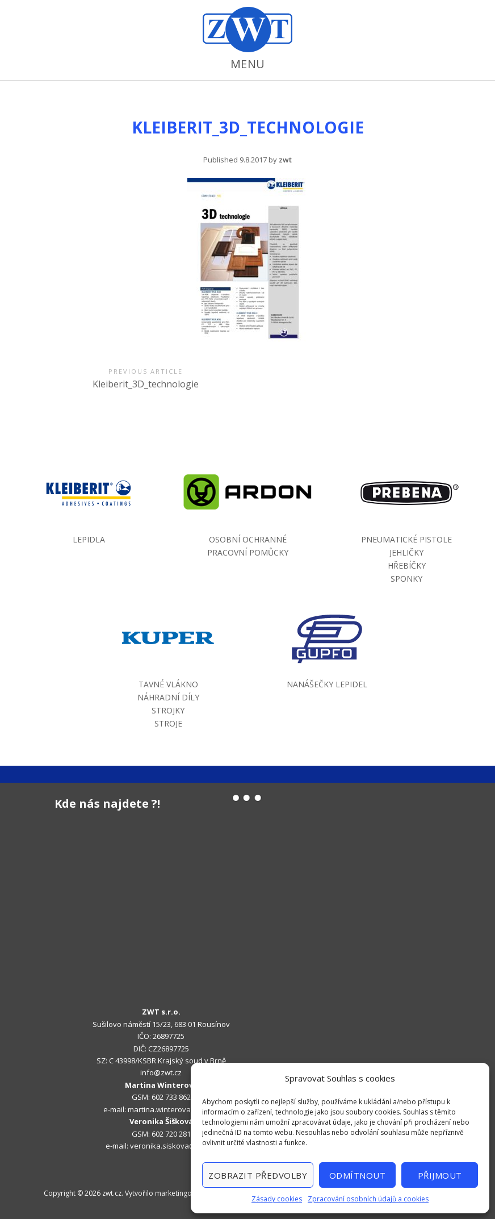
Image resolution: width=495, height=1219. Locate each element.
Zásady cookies (276, 1199)
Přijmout (440, 1175)
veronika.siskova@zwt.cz (173, 1146)
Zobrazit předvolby (257, 1175)
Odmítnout (357, 1175)
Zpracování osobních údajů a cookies (368, 1199)
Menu (247, 64)
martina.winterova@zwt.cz (173, 1109)
